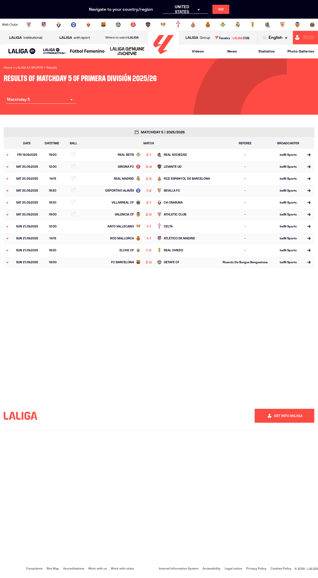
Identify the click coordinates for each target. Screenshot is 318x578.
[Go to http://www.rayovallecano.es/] (163, 24)
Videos (198, 51)
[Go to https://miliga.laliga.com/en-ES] (305, 37)
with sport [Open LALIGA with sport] (74, 38)
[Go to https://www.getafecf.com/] (118, 24)
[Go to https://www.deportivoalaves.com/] (73, 24)
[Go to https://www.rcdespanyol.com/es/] (193, 24)
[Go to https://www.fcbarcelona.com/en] (103, 24)
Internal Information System (179, 568)
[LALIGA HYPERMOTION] (55, 51)
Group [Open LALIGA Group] (198, 38)
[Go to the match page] (308, 155)
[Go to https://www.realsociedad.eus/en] (267, 24)
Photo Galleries (300, 51)
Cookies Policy (281, 568)
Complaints (34, 568)
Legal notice (233, 568)
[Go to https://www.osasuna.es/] (58, 24)
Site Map (52, 568)
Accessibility (211, 568)
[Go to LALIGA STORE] (232, 37)
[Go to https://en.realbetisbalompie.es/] (223, 24)
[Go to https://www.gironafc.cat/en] (133, 24)
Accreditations (73, 568)
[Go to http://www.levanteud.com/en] (148, 24)
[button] (22, 51)
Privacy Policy (256, 568)
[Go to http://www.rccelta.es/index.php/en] (178, 24)
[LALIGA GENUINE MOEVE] (127, 51)
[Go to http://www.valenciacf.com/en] (297, 24)
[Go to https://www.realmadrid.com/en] (237, 24)
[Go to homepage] (163, 56)
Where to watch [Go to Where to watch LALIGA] (122, 37)
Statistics (266, 51)
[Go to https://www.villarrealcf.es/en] (312, 24)
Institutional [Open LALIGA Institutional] (25, 38)
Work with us (97, 568)
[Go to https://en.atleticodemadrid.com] (43, 24)
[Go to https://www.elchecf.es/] (88, 24)
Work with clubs (122, 568)
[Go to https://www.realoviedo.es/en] (252, 24)
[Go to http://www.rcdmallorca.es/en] (208, 24)
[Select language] (276, 37)
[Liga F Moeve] (87, 51)
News (232, 51)
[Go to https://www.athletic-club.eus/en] (29, 24)
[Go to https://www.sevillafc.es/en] (282, 24)
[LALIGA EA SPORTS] (22, 51)
